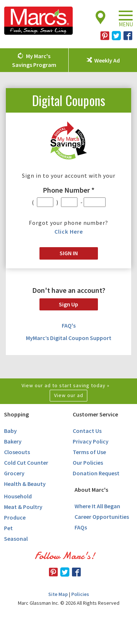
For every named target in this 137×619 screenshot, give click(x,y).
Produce (15, 517)
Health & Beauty (25, 483)
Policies (80, 594)
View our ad (68, 395)
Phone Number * (69, 190)
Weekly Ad (107, 60)
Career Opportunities (102, 516)
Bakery (13, 441)
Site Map (58, 594)
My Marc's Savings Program (34, 60)
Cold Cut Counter (26, 462)
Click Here (68, 231)
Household (18, 496)
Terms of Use (89, 452)
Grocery (14, 473)
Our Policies (88, 462)
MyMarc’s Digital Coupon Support (68, 337)
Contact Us (87, 430)
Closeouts (17, 452)
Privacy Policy (91, 441)
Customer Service (95, 414)
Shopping (16, 414)
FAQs (81, 527)
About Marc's (91, 489)
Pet (8, 528)
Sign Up (68, 304)
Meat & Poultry (23, 506)
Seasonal (16, 538)
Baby (10, 430)
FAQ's (69, 325)
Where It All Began (97, 506)
